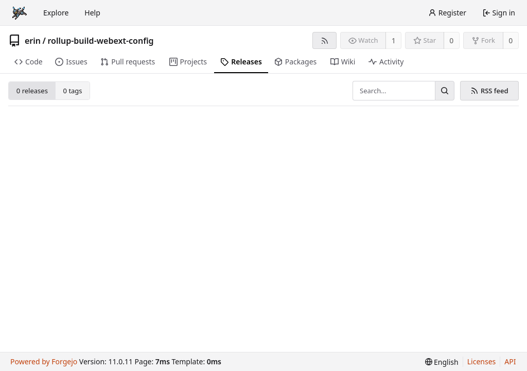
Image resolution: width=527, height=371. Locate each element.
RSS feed (489, 90)
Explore (55, 13)
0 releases (32, 90)
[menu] (442, 362)
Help (92, 13)
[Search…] (444, 90)
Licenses (481, 361)
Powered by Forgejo (43, 361)
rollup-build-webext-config (100, 41)
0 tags (72, 90)
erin (33, 41)
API (510, 361)
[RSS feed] (324, 40)
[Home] (19, 13)
